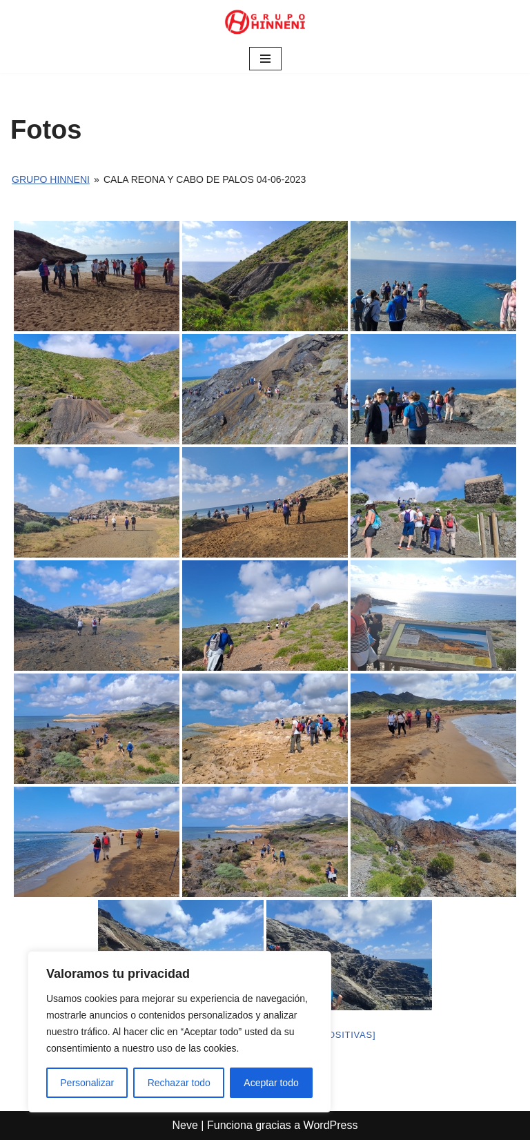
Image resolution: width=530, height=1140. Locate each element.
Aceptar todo (271, 1082)
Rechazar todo (179, 1082)
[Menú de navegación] (265, 58)
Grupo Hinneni (51, 179)
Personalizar (87, 1082)
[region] (179, 1031)
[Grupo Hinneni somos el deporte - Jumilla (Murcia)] (265, 22)
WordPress (331, 1125)
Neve (185, 1125)
